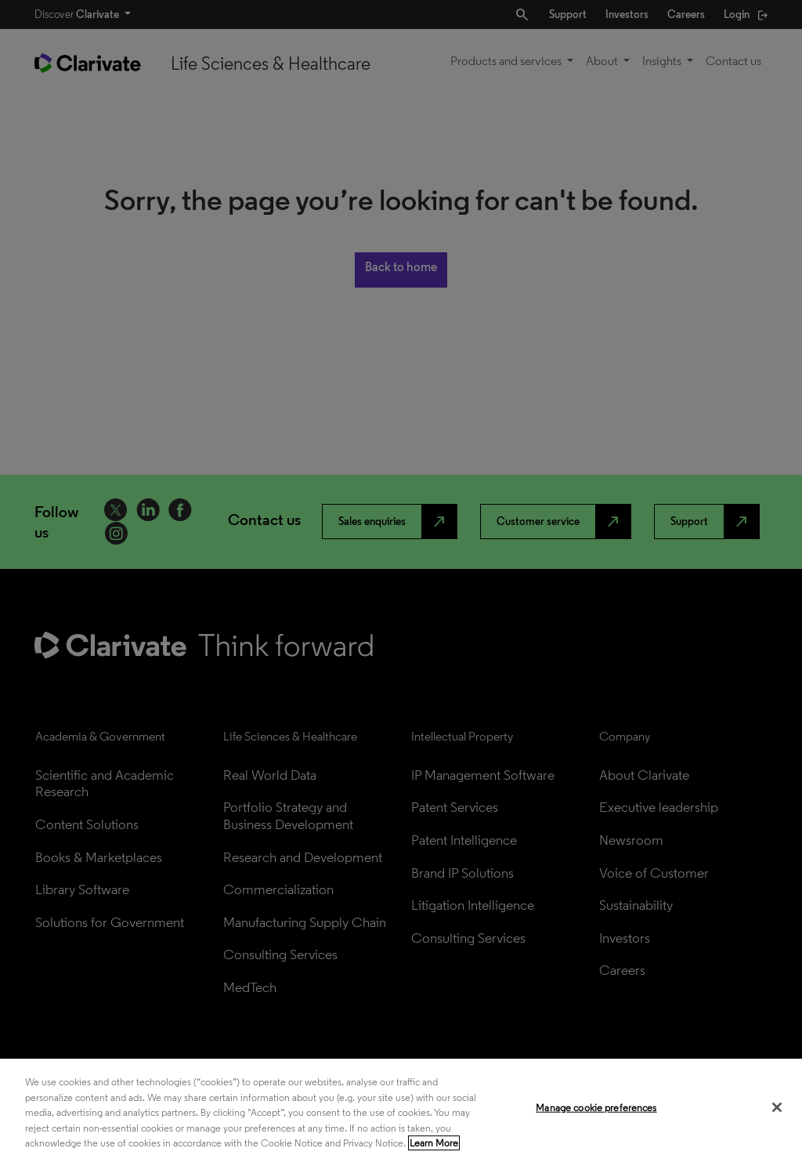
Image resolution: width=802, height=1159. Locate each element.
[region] (401, 1109)
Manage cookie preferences (596, 1108)
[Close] (777, 1107)
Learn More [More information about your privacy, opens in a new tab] (434, 1143)
